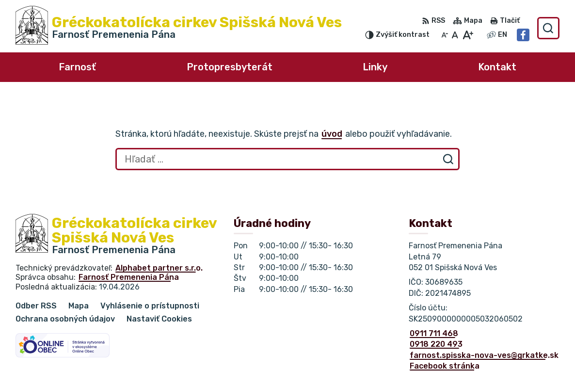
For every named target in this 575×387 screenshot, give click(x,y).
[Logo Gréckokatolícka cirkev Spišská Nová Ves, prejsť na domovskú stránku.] (179, 28)
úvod (331, 134)
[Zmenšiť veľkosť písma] (444, 35)
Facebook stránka (444, 366)
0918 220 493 (436, 344)
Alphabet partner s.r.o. (159, 268)
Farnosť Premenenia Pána (129, 277)
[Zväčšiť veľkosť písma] (467, 35)
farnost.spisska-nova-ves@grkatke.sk (484, 355)
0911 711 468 (434, 333)
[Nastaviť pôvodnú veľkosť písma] (455, 35)
